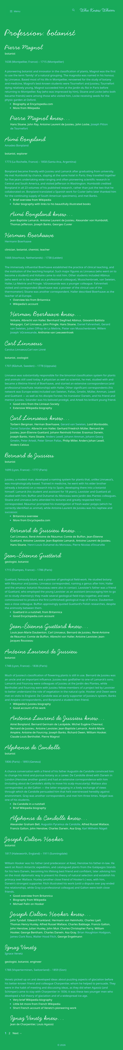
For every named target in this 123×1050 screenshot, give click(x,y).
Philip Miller (70, 440)
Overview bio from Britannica (31, 300)
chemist (34, 249)
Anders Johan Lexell (91, 440)
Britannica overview (25, 516)
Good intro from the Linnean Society (36, 404)
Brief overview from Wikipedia (32, 200)
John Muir (53, 928)
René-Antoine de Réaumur (45, 536)
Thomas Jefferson (21, 224)
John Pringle (50, 324)
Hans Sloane (18, 124)
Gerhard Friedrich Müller (72, 428)
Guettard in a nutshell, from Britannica (37, 612)
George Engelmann (69, 936)
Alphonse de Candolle (32, 747)
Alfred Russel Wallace (95, 824)
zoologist (22, 357)
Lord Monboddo (97, 424)
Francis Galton (19, 828)
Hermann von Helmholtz (67, 920)
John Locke (82, 124)
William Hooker (96, 732)
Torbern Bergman (21, 424)
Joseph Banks (42, 224)
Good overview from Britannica (33, 896)
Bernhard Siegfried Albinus (64, 320)
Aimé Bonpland (25, 139)
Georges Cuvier (62, 224)
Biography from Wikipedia (29, 900)
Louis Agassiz (45, 1024)
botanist (10, 53)
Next (17, 1033)
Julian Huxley (37, 928)
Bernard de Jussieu (29, 455)
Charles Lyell (93, 920)
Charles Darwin (58, 828)
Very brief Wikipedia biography (32, 1000)
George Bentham (32, 932)
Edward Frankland (38, 920)
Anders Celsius (19, 445)
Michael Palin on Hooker (28, 904)
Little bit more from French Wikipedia (36, 1004)
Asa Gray (75, 828)
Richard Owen (76, 732)
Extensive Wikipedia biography (32, 408)
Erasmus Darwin (92, 432)
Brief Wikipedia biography (29, 808)
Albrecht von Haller (33, 320)
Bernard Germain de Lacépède (50, 724)
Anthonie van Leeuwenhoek (56, 332)
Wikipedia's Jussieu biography (32, 704)
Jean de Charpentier (22, 1024)
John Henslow (38, 828)
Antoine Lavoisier (34, 540)
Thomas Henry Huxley (24, 924)
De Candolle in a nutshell (29, 804)
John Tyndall (18, 920)
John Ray (33, 124)
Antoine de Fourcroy (34, 732)
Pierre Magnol (24, 47)
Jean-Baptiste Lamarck (24, 220)
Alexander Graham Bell (25, 824)
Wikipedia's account (25, 304)
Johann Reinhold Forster (65, 432)
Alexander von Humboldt (92, 220)
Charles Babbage (79, 924)
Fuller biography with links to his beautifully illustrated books (52, 204)
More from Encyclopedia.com (31, 520)
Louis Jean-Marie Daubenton (28, 632)
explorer (22, 153)
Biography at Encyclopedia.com (33, 104)
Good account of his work (29, 708)
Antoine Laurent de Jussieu (57, 124)
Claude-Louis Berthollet (25, 736)
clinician (10, 249)
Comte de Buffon (75, 536)
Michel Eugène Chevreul (87, 724)
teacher (45, 249)
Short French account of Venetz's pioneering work (44, 1008)
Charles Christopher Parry (76, 928)
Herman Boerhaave (29, 235)
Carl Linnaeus (32, 324)
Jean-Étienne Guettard (35, 432)
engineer (36, 961)
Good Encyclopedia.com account (33, 616)
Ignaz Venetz (21, 947)
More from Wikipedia (26, 108)
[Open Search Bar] (73, 9)
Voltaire (15, 320)
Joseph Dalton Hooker (34, 839)
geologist (11, 561)
